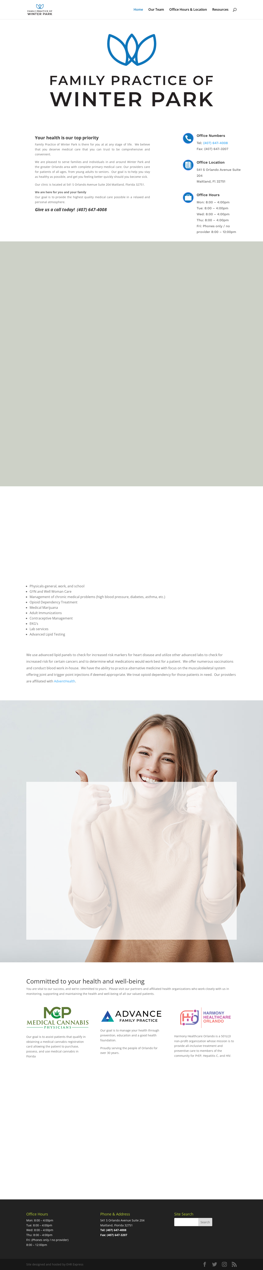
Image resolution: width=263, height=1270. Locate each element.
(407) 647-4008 (215, 143)
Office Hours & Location (188, 10)
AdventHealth (64, 681)
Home (138, 10)
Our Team (156, 10)
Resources (220, 10)
